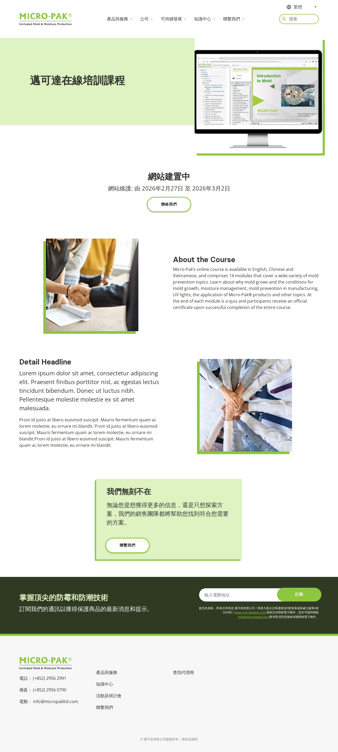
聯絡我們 (169, 204)
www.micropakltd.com (250, 612)
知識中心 (202, 18)
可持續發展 (171, 18)
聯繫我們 (231, 18)
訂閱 (299, 594)
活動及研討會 (108, 696)
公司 (144, 18)
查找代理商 (183, 672)
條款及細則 (190, 739)
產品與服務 (117, 18)
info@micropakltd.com (253, 617)
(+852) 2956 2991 (49, 678)
